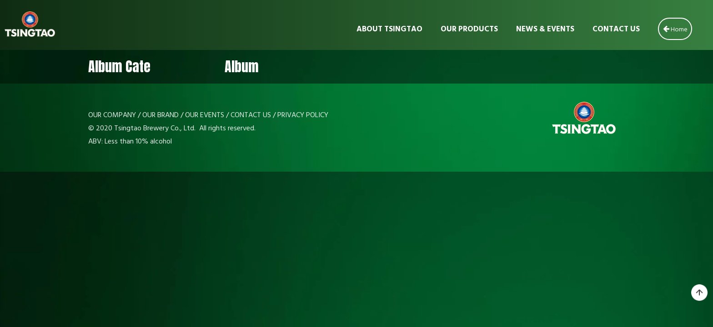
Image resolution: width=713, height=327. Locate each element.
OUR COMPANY (112, 115)
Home (675, 29)
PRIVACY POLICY (302, 115)
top (699, 293)
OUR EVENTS (204, 115)
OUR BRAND (160, 115)
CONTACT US (251, 115)
